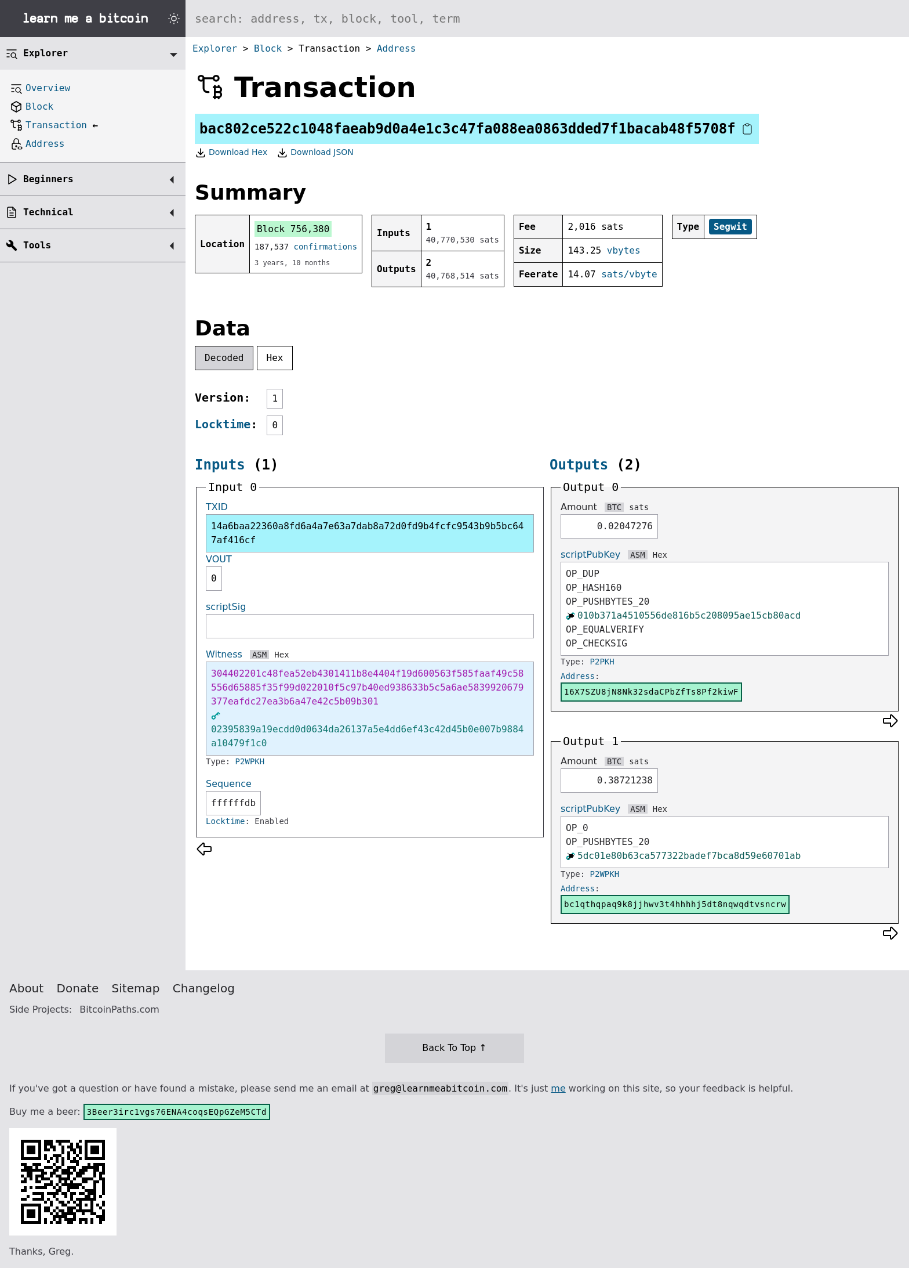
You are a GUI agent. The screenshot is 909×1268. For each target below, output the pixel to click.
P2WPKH (250, 761)
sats (639, 507)
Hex (275, 357)
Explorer (214, 48)
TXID (217, 506)
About (26, 988)
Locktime (222, 424)
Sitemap (136, 988)
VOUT (219, 559)
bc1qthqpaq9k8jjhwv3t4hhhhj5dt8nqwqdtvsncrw (675, 904)
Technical (48, 212)
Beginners (48, 179)
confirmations (326, 246)
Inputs (220, 465)
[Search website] (547, 18)
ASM (259, 654)
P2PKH (602, 661)
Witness (224, 654)
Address (396, 48)
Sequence (229, 783)
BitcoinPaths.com (119, 1009)
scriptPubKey (590, 554)
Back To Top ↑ (454, 1047)
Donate (78, 988)
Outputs (579, 465)
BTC (614, 507)
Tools (37, 245)
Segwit (730, 226)
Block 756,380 (293, 228)
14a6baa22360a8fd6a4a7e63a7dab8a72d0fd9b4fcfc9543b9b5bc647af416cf (367, 533)
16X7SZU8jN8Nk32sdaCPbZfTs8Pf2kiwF (651, 691)
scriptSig (226, 606)
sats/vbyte (629, 274)
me (558, 1088)
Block (268, 48)
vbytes (624, 250)
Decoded (224, 357)
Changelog (204, 988)
